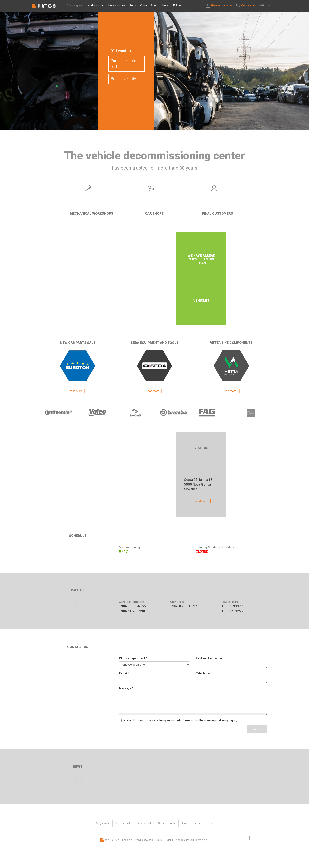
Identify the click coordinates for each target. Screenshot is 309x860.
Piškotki (169, 840)
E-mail (124, 673)
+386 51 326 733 (235, 611)
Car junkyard (75, 5)
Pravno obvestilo (144, 840)
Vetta (143, 5)
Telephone (204, 673)
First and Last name (210, 658)
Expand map (199, 501)
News (165, 5)
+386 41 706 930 (132, 611)
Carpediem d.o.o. (198, 840)
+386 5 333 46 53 (235, 606)
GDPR (159, 840)
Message (126, 688)
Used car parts (95, 5)
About (154, 5)
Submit (257, 729)
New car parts (117, 5)
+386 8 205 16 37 (183, 606)
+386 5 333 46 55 (132, 606)
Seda (132, 5)
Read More (76, 391)
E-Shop (177, 5)
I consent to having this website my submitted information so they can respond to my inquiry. (178, 720)
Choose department (133, 658)
